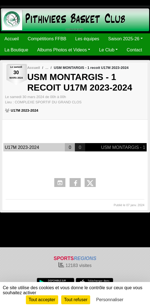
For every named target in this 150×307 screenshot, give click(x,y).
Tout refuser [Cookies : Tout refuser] (75, 299)
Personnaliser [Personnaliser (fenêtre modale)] (110, 299)
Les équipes (87, 38)
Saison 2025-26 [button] (123, 38)
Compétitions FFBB (47, 38)
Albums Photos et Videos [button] (62, 50)
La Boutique (16, 50)
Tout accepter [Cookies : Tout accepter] (42, 299)
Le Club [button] (106, 50)
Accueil (11, 38)
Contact (134, 50)
